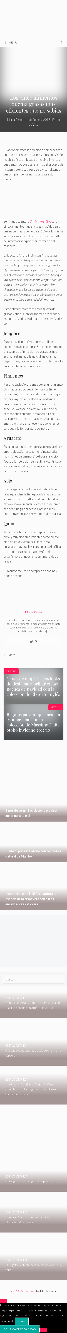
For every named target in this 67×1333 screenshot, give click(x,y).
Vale (22, 1321)
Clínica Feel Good (41, 221)
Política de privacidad (20, 1329)
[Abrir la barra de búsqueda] (61, 42)
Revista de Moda (46, 1291)
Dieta (11, 655)
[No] (43, 1330)
